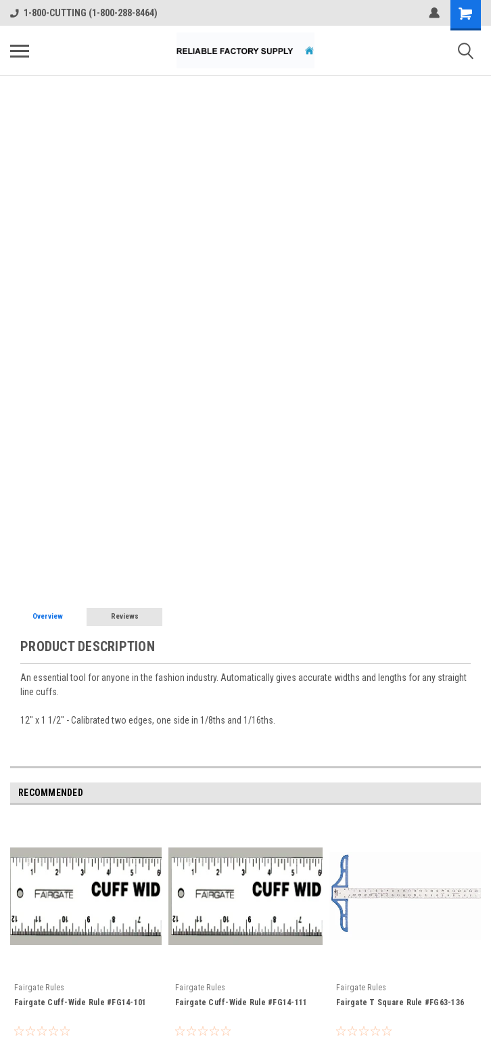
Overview (47, 616)
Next (473, 794)
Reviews (125, 616)
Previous (454, 794)
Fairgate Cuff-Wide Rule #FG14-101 (80, 1002)
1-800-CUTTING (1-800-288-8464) (84, 12)
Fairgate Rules (39, 987)
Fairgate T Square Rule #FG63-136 (400, 1002)
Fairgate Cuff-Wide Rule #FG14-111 (241, 1002)
